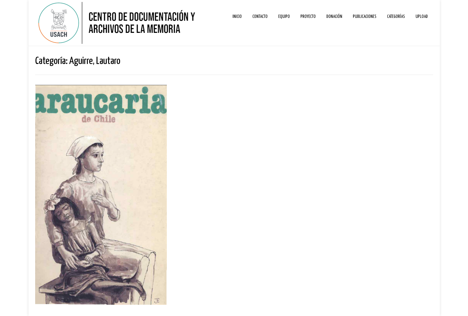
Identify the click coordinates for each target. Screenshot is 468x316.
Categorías (396, 17)
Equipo (284, 17)
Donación (334, 17)
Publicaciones (364, 17)
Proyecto (308, 17)
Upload (422, 17)
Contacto (260, 17)
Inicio (237, 17)
